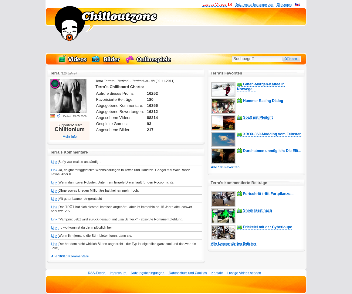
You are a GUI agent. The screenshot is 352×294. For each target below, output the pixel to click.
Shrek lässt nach (257, 210)
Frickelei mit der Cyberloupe (267, 227)
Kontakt (217, 273)
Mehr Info (69, 136)
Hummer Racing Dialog (263, 101)
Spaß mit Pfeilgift (258, 117)
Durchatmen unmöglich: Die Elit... (272, 151)
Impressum (118, 273)
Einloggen (284, 4)
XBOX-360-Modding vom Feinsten (272, 134)
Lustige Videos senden (244, 273)
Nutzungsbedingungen (147, 273)
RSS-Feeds (96, 273)
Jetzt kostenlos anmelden (254, 4)
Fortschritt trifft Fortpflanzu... (268, 194)
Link (54, 162)
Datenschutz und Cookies (188, 273)
